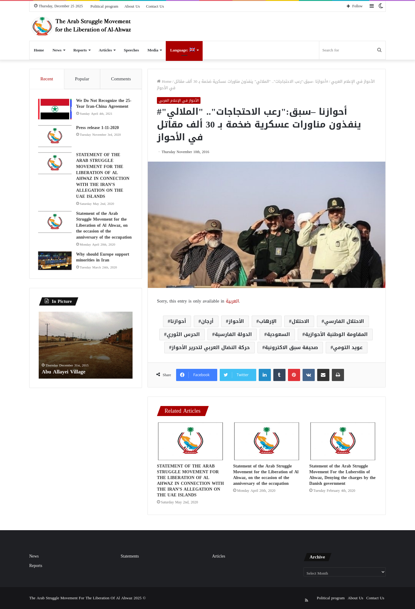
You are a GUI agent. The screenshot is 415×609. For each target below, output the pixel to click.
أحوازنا (178, 321)
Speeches (131, 50)
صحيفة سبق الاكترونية (291, 347)
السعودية (278, 334)
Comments (121, 79)
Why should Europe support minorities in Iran (103, 258)
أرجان (207, 321)
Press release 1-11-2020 (98, 128)
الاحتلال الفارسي (344, 321)
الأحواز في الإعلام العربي (353, 81)
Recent (46, 79)
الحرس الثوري (183, 334)
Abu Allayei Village (65, 373)
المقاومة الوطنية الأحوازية (336, 334)
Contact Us (155, 6)
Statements (130, 556)
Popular (82, 79)
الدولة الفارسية (233, 334)
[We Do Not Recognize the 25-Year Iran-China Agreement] (55, 109)
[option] (86, 346)
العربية (232, 301)
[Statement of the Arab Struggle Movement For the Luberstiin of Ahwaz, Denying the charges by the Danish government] (342, 441)
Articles (105, 50)
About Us (132, 6)
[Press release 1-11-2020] (55, 136)
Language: (182, 50)
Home (39, 50)
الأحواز (236, 321)
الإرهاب (268, 321)
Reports (80, 50)
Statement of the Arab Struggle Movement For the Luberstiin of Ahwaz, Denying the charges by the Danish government (342, 475)
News (57, 50)
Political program (104, 6)
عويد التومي (348, 347)
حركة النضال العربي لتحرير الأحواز (211, 347)
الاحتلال (300, 321)
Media (152, 50)
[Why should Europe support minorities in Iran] (55, 261)
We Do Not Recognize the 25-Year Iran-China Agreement (104, 104)
